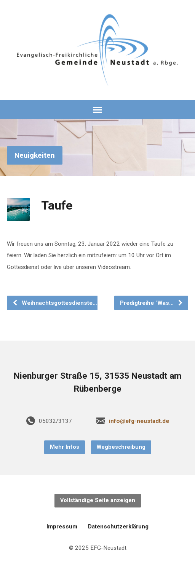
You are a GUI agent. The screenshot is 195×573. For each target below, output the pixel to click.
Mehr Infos (64, 447)
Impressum (61, 526)
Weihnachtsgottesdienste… (54, 302)
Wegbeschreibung (121, 447)
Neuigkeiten (34, 155)
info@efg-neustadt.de (139, 421)
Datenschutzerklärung (118, 526)
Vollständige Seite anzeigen (97, 500)
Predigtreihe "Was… (151, 302)
